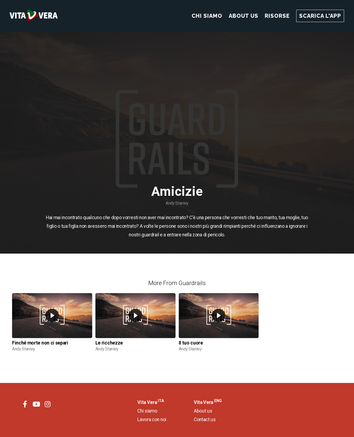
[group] (52, 324)
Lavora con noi (151, 419)
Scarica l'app (320, 16)
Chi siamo (147, 411)
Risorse (277, 16)
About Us (243, 16)
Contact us (205, 419)
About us (203, 411)
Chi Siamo (207, 16)
